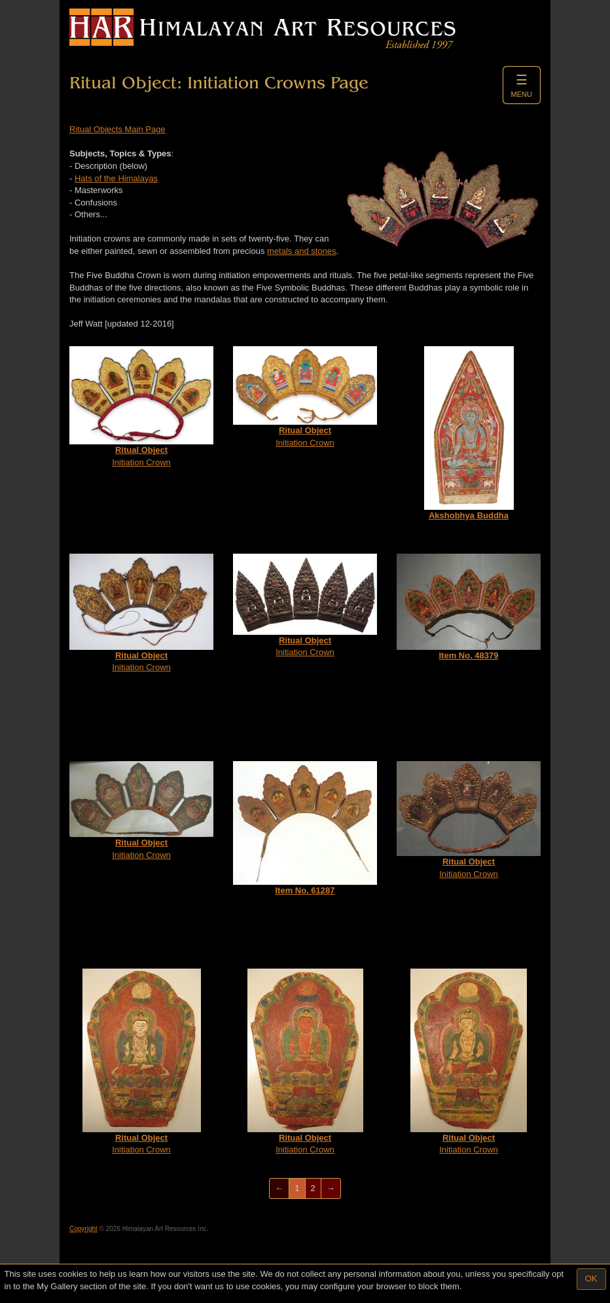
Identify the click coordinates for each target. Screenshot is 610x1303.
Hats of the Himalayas (116, 178)
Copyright (83, 1228)
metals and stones (301, 251)
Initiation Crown (141, 406)
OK (591, 1278)
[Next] (331, 1189)
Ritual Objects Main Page (117, 129)
